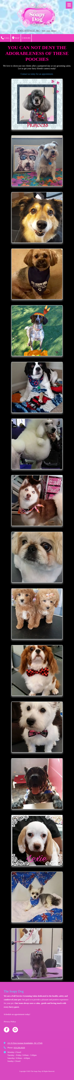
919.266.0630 (19, 1047)
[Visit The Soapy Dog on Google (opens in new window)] (15, 1029)
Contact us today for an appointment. (37, 74)
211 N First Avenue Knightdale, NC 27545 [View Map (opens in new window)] (24, 1043)
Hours (26, 38)
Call (5, 38)
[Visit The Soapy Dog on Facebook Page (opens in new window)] (6, 1029)
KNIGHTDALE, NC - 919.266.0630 (37, 31)
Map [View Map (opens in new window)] (15, 38)
